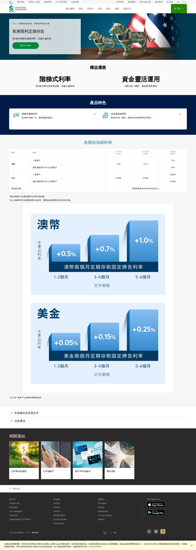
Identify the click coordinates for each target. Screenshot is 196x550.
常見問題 (120, 2)
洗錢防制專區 (103, 511)
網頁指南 (35, 532)
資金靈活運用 (141, 79)
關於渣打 (12, 499)
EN (178, 2)
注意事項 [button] (19, 421)
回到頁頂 (16, 489)
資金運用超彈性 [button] (118, 114)
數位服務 (70, 8)
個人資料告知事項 (60, 519)
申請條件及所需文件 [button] (26, 413)
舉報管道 (101, 507)
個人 (11, 2)
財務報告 (57, 507)
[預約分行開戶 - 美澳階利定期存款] (25, 45)
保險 (117, 8)
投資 (108, 8)
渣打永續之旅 (145, 2)
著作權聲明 (102, 503)
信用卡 (90, 8)
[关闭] (192, 545)
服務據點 (131, 2)
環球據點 (57, 499)
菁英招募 (57, 503)
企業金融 (75, 2)
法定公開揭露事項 (16, 511)
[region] (98, 545)
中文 (184, 2)
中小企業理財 (61, 2)
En (115, 532)
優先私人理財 (34, 2)
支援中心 (127, 8)
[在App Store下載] (156, 504)
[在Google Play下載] (156, 512)
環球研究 (57, 511)
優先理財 (21, 2)
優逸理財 (48, 2)
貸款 (100, 8)
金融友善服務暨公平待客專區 (20, 519)
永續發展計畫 (14, 503)
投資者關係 (13, 507)
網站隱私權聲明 (59, 515)
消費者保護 (13, 515)
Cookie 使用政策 (105, 515)
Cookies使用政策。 (95, 546)
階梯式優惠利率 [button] (29, 114)
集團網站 (101, 499)
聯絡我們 (158, 2)
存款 (81, 8)
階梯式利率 (55, 79)
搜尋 (170, 2)
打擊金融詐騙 (59, 523)
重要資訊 (101, 519)
